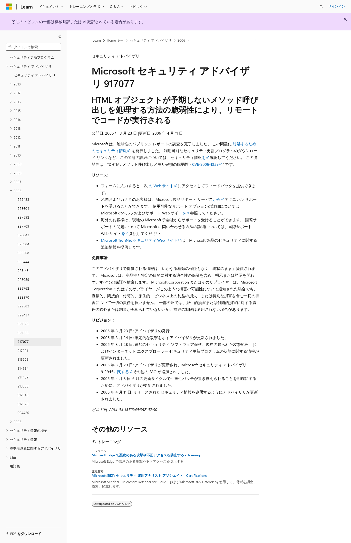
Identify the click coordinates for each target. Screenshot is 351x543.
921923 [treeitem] (23, 324)
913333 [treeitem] (23, 386)
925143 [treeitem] (23, 270)
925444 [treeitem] (23, 261)
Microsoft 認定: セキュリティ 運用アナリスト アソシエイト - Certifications (149, 475)
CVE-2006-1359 (205, 164)
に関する (121, 371)
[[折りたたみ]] (60, 36)
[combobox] (33, 47)
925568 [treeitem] (23, 252)
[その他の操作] (255, 41)
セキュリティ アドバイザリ (151, 40)
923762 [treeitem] (23, 288)
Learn (97, 40)
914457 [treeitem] (23, 377)
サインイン (336, 6)
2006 (181, 40)
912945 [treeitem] (23, 395)
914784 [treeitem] (23, 368)
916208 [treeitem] (23, 359)
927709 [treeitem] (23, 226)
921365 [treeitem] (23, 333)
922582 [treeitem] (23, 306)
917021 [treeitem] (23, 350)
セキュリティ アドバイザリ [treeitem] (35, 75)
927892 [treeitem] (23, 217)
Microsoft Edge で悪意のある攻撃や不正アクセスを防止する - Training (146, 455)
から (217, 199)
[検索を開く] (321, 6)
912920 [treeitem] (23, 404)
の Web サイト (161, 185)
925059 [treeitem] (23, 279)
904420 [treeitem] (23, 412)
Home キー (115, 40)
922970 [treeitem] (23, 297)
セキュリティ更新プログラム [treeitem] (32, 57)
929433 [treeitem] (23, 199)
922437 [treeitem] (23, 315)
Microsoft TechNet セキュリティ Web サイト (139, 240)
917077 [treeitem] (23, 341)
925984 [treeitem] (23, 244)
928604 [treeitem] (23, 208)
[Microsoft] (9, 6)
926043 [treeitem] (23, 235)
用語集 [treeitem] (15, 466)
